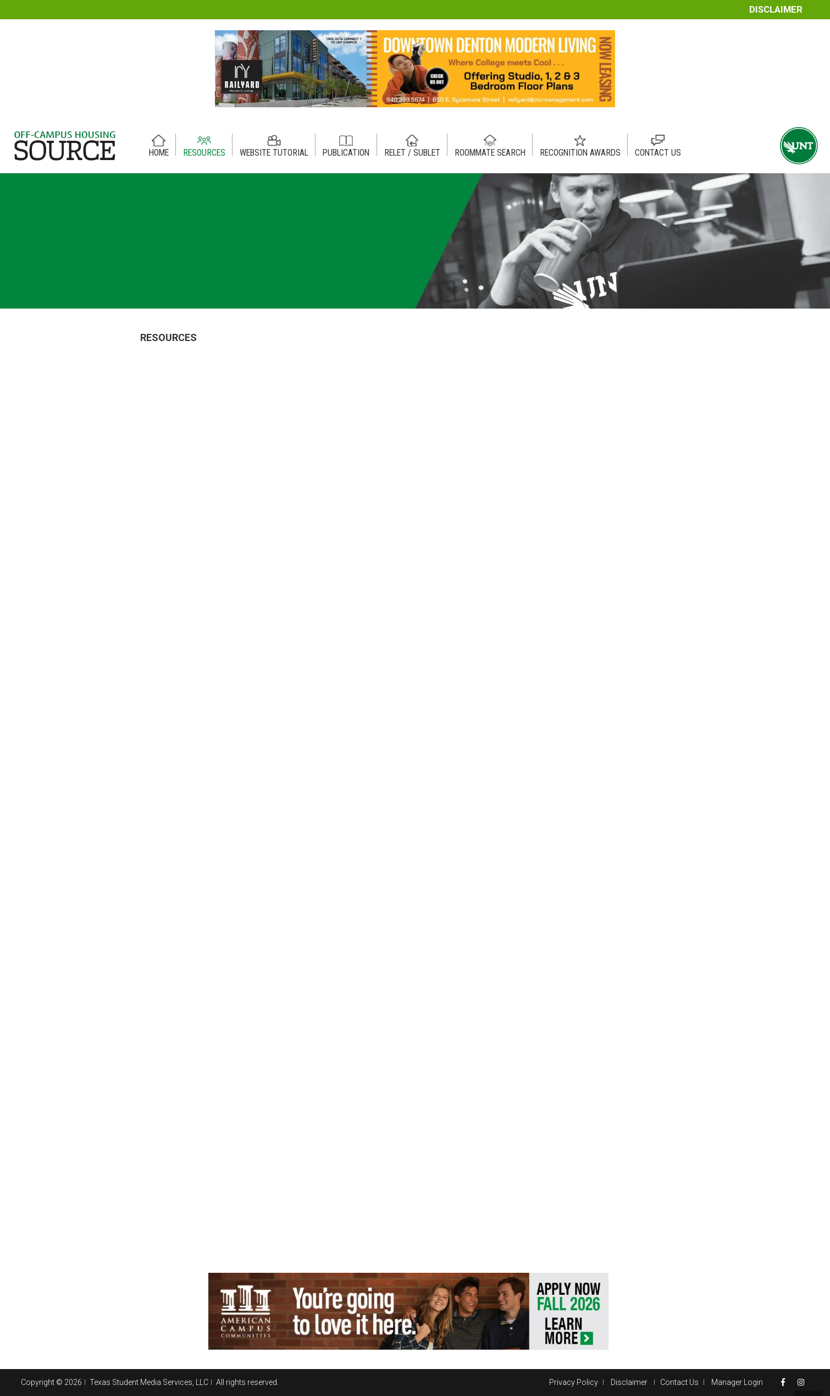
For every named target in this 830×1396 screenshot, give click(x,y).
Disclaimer (776, 9)
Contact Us (679, 1382)
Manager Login (737, 1382)
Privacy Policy (573, 1382)
